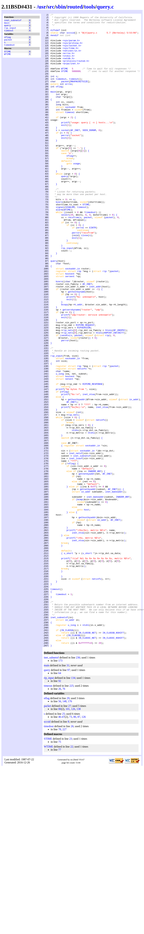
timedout (9, 49)
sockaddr (70, 126)
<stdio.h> (68, 64)
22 (71, 873)
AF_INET (75, 153)
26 (59, 815)
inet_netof (76, 541)
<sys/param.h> (71, 46)
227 (64, 856)
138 (79, 835)
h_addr (78, 362)
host (86, 609)
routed (75, 7)
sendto (65, 399)
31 (67, 792)
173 (60, 787)
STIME (7, 56)
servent (70, 329)
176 (70, 827)
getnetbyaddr (87, 566)
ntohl (91, 516)
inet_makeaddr (114, 587)
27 (69, 832)
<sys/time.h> (70, 55)
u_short (68, 661)
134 (73, 804)
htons (108, 393)
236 (78, 784)
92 (59, 807)
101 (68, 835)
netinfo (82, 439)
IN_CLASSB (74, 759)
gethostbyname (76, 347)
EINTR (92, 270)
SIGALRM (70, 246)
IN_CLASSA (67, 753)
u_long (60, 446)
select (65, 255)
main (6, 23)
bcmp (80, 596)
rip (79, 322)
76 (63, 815)
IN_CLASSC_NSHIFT (113, 762)
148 (64, 827)
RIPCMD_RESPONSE (93, 458)
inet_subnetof (12, 20)
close (84, 279)
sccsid (70, 36)
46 (59, 843)
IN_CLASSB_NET (87, 756)
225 (71, 812)
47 (63, 843)
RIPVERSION (84, 390)
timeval (70, 132)
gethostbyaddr (76, 476)
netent (69, 452)
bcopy (64, 362)
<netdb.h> (68, 67)
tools (89, 7)
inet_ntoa (89, 470)
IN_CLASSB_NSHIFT (113, 756)
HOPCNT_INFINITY (114, 396)
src (50, 7)
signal (60, 246)
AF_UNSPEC (119, 393)
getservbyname (71, 369)
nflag (7, 40)
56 (59, 827)
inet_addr (95, 341)
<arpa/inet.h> (71, 73)
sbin (61, 7)
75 (59, 868)
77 (59, 876)
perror (65, 159)
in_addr (134, 476)
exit (63, 147)
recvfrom (73, 258)
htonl (99, 396)
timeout (9, 33)
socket (65, 153)
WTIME (7, 59)
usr (42, 7)
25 (63, 840)
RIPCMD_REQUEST (85, 387)
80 (59, 835)
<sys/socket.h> (71, 52)
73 (70, 843)
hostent (70, 326)
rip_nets (67, 393)
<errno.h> (68, 61)
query (7, 26)
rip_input (10, 29)
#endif (55, 39)
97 (68, 796)
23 (70, 865)
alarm (59, 249)
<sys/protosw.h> (72, 49)
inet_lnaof (76, 547)
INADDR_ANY (94, 562)
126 (73, 835)
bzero (59, 239)
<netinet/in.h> (71, 58)
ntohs (75, 513)
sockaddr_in (72, 319)
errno (68, 98)
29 (68, 824)
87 (78, 843)
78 (59, 856)
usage (76, 193)
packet (8, 43)
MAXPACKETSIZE (79, 95)
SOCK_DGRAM (89, 153)
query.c (105, 7)
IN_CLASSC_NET (87, 762)
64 (59, 799)
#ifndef (55, 33)
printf (65, 144)
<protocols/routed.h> (75, 70)
